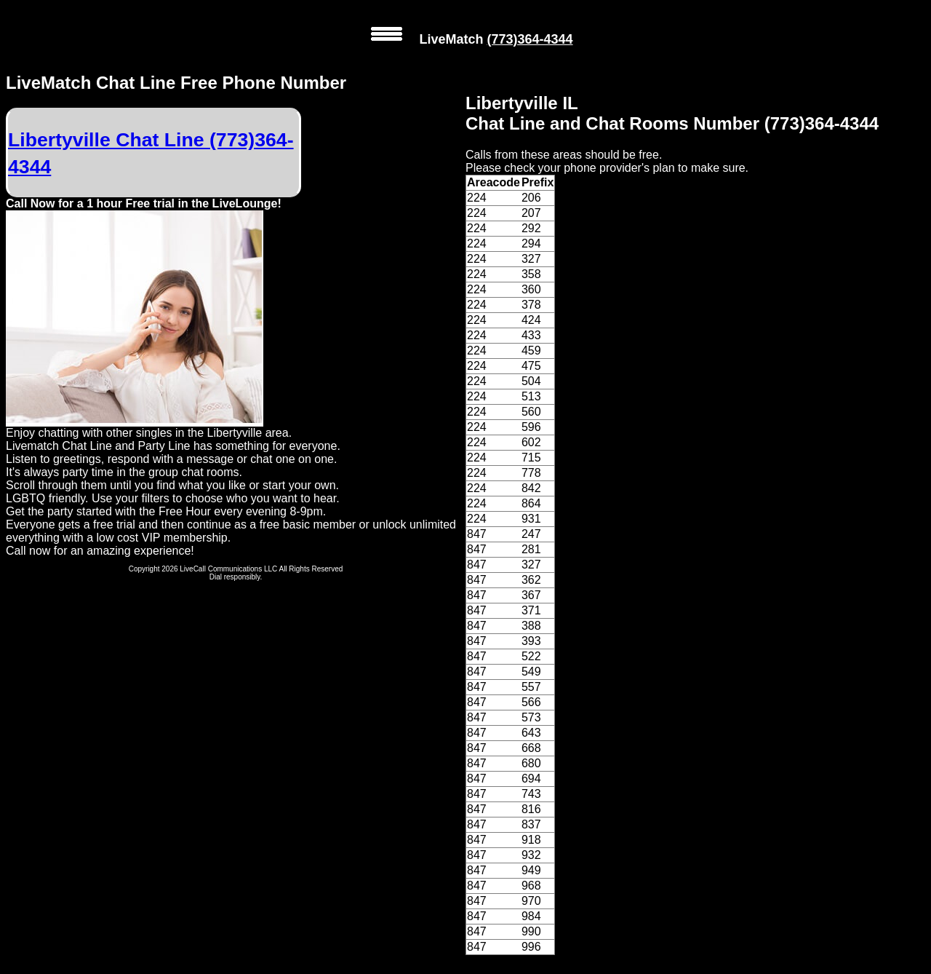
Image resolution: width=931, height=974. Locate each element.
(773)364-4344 (529, 39)
